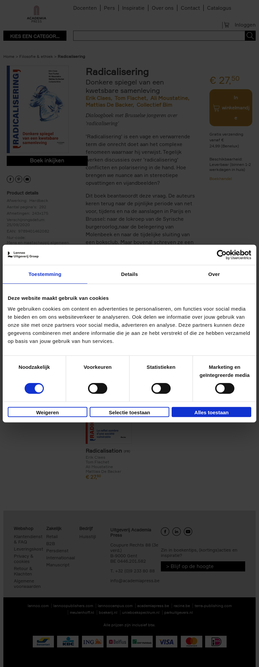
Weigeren (47, 412)
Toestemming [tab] (45, 274)
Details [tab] (129, 274)
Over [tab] (214, 274)
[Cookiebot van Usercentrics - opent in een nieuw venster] (221, 255)
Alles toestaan (211, 412)
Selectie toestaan (129, 412)
